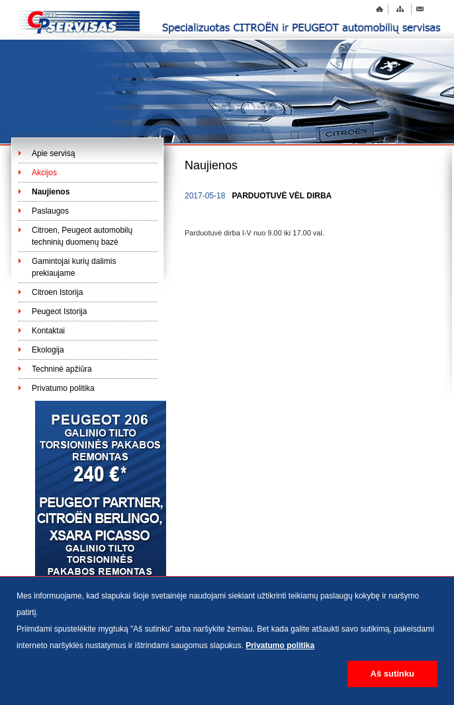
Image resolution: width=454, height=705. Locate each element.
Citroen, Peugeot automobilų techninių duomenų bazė (82, 236)
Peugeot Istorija (59, 311)
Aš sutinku (392, 674)
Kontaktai (48, 330)
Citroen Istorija (57, 292)
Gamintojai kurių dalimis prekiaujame (74, 267)
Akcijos (44, 172)
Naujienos (50, 191)
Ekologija (48, 349)
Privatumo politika (63, 388)
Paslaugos (50, 211)
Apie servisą (53, 153)
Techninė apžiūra (62, 369)
